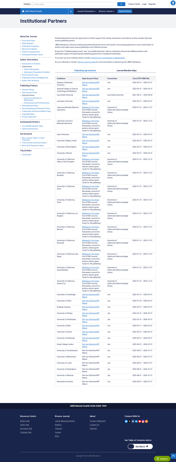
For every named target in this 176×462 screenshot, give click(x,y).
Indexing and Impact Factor (32, 55)
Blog (57, 436)
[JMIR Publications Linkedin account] (136, 421)
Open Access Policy (29, 92)
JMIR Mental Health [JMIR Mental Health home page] (32, 11)
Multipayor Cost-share (90, 107)
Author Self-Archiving (30, 81)
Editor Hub (24, 425)
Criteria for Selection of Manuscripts (33, 99)
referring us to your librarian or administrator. (108, 58)
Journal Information (86, 11)
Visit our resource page (87, 62)
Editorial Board (27, 43)
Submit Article (125, 11)
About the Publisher (29, 49)
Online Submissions (31, 69)
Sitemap (93, 428)
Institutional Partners (30, 129)
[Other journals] (71, 11)
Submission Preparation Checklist (37, 72)
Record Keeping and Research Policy (36, 108)
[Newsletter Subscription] (140, 446)
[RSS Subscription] (146, 421)
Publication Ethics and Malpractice (35, 78)
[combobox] (75, 4)
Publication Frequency (30, 46)
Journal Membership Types (32, 126)
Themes (58, 428)
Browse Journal (106, 11)
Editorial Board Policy (30, 106)
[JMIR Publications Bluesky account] (126, 421)
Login (144, 4)
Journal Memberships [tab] (126, 70)
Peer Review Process (30, 75)
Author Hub (25, 421)
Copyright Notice (28, 114)
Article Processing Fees (31, 52)
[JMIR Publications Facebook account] (132, 421)
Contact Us (94, 425)
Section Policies (28, 90)
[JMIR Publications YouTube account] (139, 421)
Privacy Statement (29, 117)
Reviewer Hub (26, 428)
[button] (173, 3)
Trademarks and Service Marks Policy (36, 111)
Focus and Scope (28, 41)
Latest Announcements (65, 421)
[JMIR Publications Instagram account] (143, 421)
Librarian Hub (25, 432)
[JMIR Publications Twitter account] (129, 421)
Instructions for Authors (31, 64)
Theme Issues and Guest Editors (34, 143)
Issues (58, 432)
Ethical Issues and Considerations (37, 103)
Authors (58, 425)
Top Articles (26, 155)
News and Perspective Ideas (33, 145)
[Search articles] (121, 4)
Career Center (134, 4)
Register (152, 4)
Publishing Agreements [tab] (85, 70)
